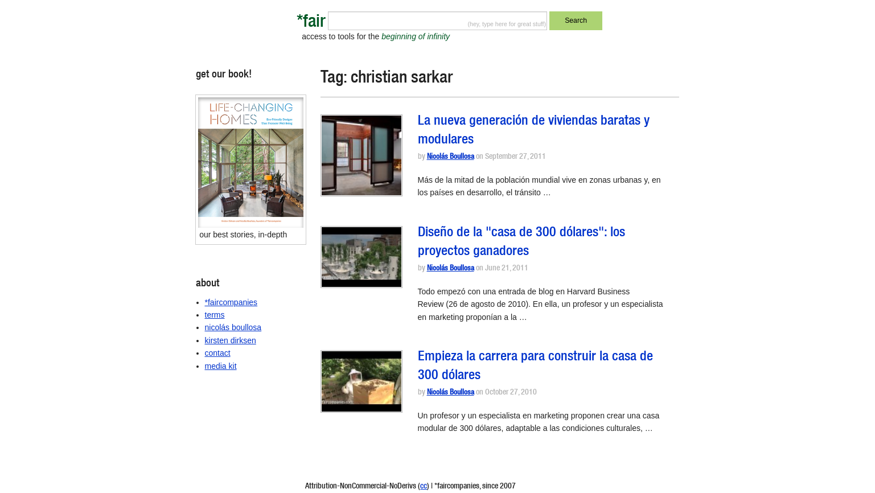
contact (218, 353)
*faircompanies (231, 302)
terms (215, 314)
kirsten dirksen (230, 340)
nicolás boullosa (233, 327)
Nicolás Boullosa (450, 157)
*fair (311, 23)
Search (576, 20)
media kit (221, 366)
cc (423, 487)
